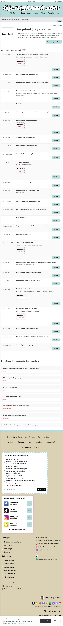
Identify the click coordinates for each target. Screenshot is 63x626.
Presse (53, 437)
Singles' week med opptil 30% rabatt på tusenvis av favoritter (32, 226)
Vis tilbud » (56, 69)
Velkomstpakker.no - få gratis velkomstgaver (48, 543)
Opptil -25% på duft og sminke (24, 103)
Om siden (32, 437)
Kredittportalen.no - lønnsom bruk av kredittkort (49, 540)
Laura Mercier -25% (21, 217)
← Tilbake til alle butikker (55, 25)
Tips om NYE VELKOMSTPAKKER (16, 464)
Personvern (22, 442)
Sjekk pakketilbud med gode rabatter (26, 90)
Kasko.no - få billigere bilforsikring (46, 555)
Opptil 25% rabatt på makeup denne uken (27, 328)
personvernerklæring (19, 623)
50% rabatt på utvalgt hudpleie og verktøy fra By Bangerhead (32, 54)
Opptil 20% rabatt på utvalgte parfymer (26, 145)
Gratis (35, 13)
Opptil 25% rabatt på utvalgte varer (25, 182)
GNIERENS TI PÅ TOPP (13, 473)
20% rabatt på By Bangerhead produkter (26, 120)
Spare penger (26, 13)
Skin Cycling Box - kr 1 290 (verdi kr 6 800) (27, 190)
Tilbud (43, 13)
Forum (14, 13)
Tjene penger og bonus (13, 483)
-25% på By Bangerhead (22, 162)
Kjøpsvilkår (51, 442)
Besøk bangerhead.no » (53, 42)
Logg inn (58, 1)
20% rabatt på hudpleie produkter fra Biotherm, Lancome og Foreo (33, 112)
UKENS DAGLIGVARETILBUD (14, 478)
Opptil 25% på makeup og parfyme (25, 345)
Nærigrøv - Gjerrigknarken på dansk (12, 588)
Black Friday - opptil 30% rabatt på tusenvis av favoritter (31, 209)
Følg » (29, 503)
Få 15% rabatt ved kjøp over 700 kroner (26, 308)
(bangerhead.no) (41, 29)
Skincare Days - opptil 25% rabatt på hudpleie (28, 280)
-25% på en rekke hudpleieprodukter (26, 137)
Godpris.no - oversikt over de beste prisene (48, 549)
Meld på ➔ (41, 489)
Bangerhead (24, 19)
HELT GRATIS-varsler (12, 466)
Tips (39, 437)
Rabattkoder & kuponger (12, 19)
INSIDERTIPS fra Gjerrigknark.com (16, 461)
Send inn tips (30, 1)
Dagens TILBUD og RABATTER (15, 475)
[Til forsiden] (31, 8)
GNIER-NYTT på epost (12, 459)
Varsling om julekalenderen (14, 485)
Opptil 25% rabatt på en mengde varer (26, 154)
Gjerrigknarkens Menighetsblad (15, 471)
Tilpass (56, 621)
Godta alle (45, 621)
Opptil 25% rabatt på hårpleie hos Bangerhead (28, 272)
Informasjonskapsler (37, 442)
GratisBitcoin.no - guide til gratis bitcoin (47, 552)
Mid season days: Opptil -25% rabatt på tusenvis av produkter (32, 336)
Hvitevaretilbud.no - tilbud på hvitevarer (47, 559)
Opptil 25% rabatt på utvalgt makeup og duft (28, 201)
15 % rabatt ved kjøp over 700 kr (24, 242)
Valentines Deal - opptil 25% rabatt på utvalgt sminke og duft (32, 82)
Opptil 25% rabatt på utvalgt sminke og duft (27, 74)
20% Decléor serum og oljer (23, 234)
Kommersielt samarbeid (31, 447)
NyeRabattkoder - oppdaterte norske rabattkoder (49, 546)
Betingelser (12, 442)
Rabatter (51, 13)
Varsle (3, 1)
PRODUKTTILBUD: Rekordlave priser (17, 468)
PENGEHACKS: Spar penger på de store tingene (20, 480)
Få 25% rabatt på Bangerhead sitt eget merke (28, 288)
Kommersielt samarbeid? (17, 529)
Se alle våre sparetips (31, 424)
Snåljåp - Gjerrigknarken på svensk (13, 585)
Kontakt (46, 437)
